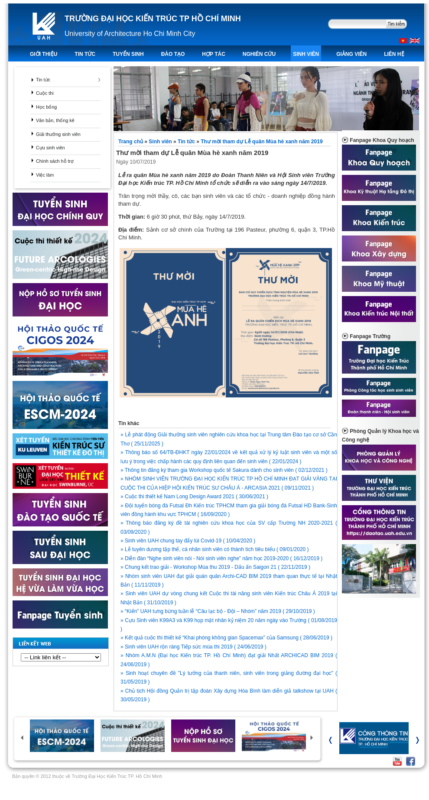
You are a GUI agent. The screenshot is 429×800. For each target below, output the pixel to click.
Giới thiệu (43, 54)
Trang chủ (131, 142)
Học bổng (46, 107)
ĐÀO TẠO (173, 54)
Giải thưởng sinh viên (58, 134)
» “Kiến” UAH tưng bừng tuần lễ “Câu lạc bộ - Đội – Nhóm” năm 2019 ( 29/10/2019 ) (217, 611)
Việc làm (45, 174)
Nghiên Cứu (259, 54)
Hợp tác (213, 54)
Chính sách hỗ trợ (55, 161)
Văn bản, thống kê (55, 120)
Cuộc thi (45, 93)
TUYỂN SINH (128, 54)
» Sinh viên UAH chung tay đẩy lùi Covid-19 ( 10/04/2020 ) (187, 541)
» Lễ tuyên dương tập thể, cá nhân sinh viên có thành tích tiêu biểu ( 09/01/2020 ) (214, 549)
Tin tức (43, 79)
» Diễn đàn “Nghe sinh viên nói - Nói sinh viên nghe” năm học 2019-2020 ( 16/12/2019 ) (221, 558)
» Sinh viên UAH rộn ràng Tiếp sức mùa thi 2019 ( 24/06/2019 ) (193, 647)
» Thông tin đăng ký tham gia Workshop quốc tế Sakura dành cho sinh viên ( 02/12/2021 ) (224, 470)
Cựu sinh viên (50, 147)
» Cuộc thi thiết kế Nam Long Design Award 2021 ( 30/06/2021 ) (194, 497)
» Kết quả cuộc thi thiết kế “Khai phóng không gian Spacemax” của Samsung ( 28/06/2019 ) (226, 638)
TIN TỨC (85, 54)
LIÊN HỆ (394, 54)
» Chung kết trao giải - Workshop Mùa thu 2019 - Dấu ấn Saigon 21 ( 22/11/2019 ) (215, 567)
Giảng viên (351, 54)
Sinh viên (306, 54)
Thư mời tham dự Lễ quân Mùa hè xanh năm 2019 (261, 142)
